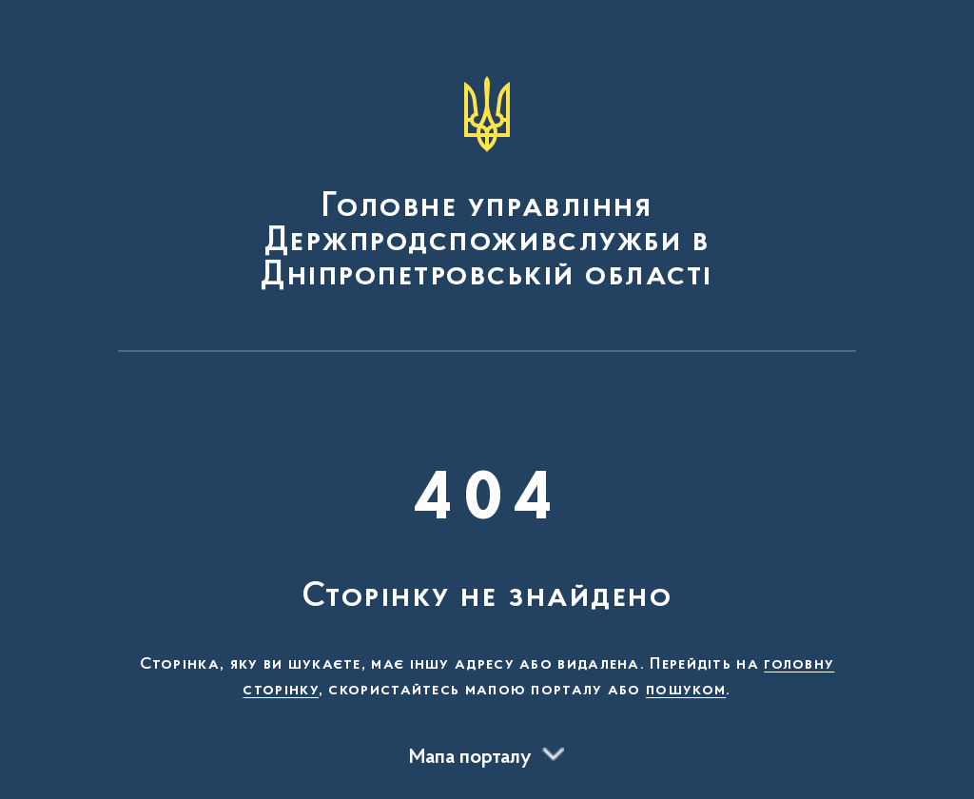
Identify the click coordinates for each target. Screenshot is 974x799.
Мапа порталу (470, 758)
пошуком (686, 690)
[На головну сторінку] (487, 184)
